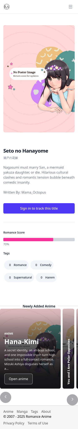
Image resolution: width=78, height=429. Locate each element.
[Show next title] (72, 399)
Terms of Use (38, 423)
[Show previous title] (5, 397)
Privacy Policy (13, 423)
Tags (34, 411)
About (46, 411)
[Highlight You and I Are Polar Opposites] (68, 349)
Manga (22, 411)
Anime (8, 411)
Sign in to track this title (39, 208)
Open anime (18, 379)
